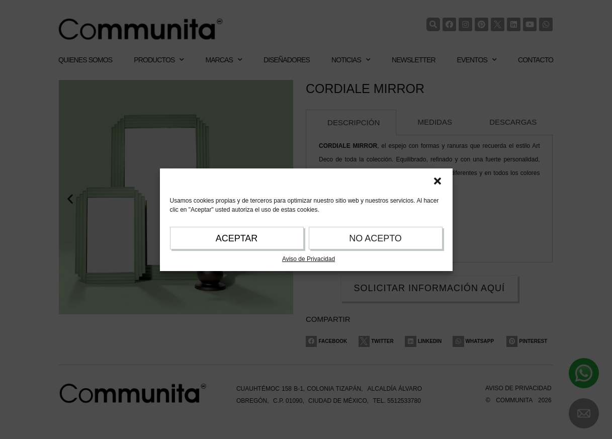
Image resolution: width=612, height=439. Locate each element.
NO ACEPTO (375, 238)
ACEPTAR (237, 238)
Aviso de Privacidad (308, 258)
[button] (437, 181)
